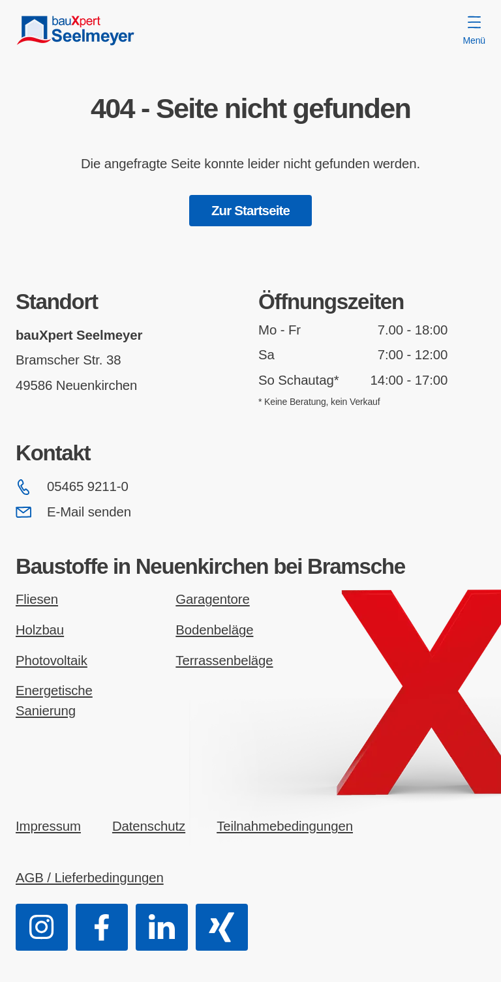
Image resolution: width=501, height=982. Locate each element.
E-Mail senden (73, 512)
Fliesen (37, 599)
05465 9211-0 (72, 487)
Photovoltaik (51, 660)
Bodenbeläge (214, 630)
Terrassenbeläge (224, 660)
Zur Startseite (250, 210)
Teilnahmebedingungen (285, 826)
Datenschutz (148, 826)
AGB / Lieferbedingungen (90, 877)
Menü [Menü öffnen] (474, 31)
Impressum (48, 826)
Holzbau (40, 630)
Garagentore (212, 599)
